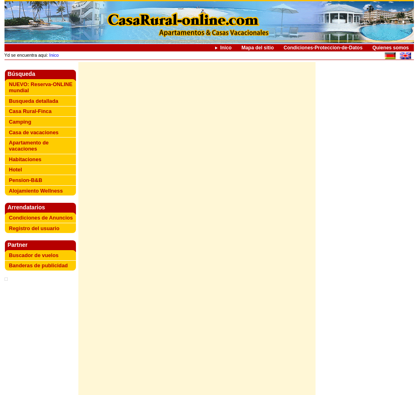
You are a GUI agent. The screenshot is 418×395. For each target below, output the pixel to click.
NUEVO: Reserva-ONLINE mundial (41, 87)
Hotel (15, 169)
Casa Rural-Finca (30, 111)
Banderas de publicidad (38, 265)
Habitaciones (25, 159)
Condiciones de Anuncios (41, 218)
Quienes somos (390, 48)
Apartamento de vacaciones (29, 146)
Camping (20, 122)
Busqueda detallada (33, 101)
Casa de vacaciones (34, 132)
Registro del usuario (34, 228)
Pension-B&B (25, 180)
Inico (225, 48)
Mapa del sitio (257, 48)
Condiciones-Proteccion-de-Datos (323, 48)
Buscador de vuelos (34, 255)
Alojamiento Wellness (36, 191)
